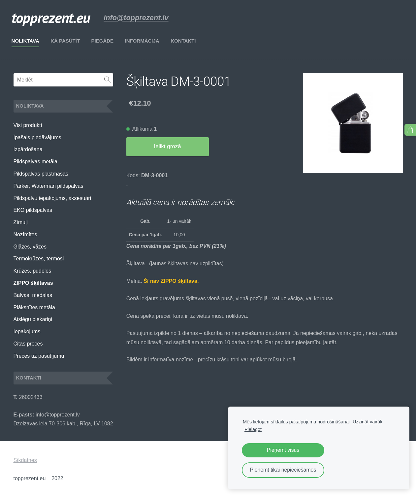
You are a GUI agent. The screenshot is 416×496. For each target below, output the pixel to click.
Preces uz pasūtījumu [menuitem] (39, 356)
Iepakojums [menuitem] (27, 331)
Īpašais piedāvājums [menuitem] (37, 137)
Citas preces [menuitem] (28, 344)
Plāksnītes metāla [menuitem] (34, 307)
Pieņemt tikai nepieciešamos (283, 470)
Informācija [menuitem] (144, 41)
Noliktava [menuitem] (27, 41)
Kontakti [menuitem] (185, 41)
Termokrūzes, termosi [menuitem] (39, 258)
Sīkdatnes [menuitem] (25, 460)
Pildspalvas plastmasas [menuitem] (41, 174)
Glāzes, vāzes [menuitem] (30, 246)
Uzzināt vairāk (367, 421)
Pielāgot (253, 429)
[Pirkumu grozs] (410, 129)
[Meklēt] (63, 79)
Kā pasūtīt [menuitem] (67, 41)
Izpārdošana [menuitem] (28, 149)
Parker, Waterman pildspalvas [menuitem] (48, 186)
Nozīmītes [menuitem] (25, 234)
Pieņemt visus (283, 450)
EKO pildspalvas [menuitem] (33, 210)
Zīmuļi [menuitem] (21, 222)
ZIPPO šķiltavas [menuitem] (33, 283)
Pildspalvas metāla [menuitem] (35, 161)
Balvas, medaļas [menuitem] (33, 295)
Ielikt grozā (167, 146)
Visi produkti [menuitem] (28, 125)
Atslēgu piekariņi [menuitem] (33, 319)
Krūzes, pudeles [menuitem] (32, 271)
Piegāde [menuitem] (104, 41)
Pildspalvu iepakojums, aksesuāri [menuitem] (52, 198)
